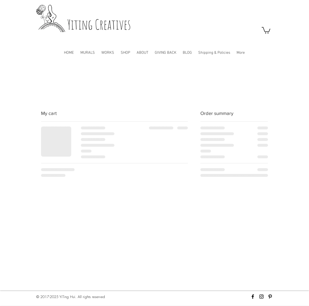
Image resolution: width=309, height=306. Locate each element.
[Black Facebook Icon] (253, 296)
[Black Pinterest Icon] (270, 296)
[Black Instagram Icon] (261, 296)
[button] (266, 29)
